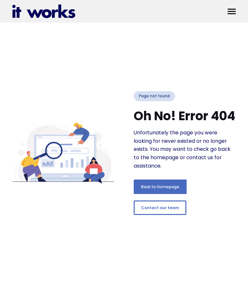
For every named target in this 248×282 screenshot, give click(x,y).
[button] (232, 11)
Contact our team (160, 207)
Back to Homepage (160, 187)
